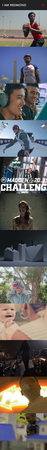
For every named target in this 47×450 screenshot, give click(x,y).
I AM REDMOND (14, 5)
